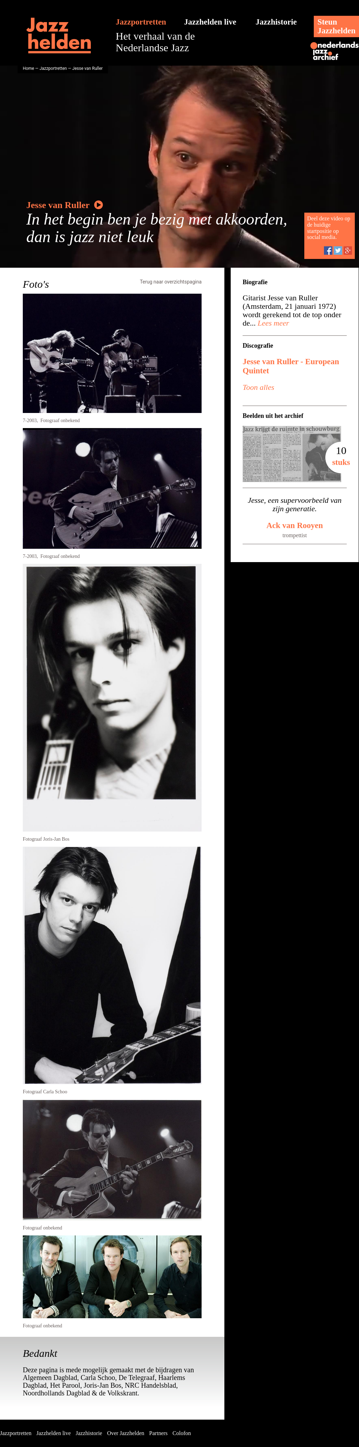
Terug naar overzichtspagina (171, 282)
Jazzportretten (141, 22)
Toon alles (258, 387)
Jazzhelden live (210, 22)
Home (28, 68)
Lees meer (272, 323)
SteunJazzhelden (336, 26)
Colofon (181, 1433)
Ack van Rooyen (294, 525)
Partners (158, 1433)
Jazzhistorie (276, 22)
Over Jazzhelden (125, 1433)
